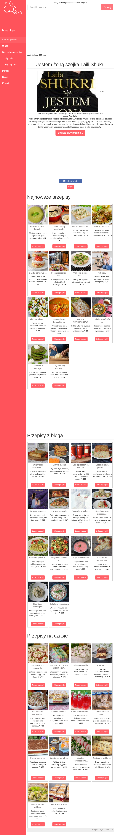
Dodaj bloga (8, 30)
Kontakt (6, 83)
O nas (5, 46)
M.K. (112, 829)
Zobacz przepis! (38, 246)
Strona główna (9, 40)
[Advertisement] (70, 32)
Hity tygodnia (9, 64)
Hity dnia (7, 58)
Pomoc (5, 71)
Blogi (5, 77)
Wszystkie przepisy (12, 52)
